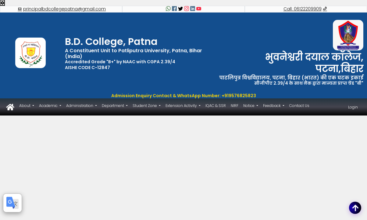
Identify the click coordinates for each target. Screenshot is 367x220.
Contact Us (299, 105)
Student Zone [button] (145, 105)
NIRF (234, 105)
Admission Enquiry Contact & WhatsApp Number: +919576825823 (183, 96)
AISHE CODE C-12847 (87, 67)
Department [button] (113, 105)
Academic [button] (49, 105)
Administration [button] (80, 105)
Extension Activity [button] (182, 105)
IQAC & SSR (215, 105)
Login (353, 107)
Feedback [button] (272, 105)
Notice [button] (249, 105)
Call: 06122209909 (305, 9)
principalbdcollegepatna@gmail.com (62, 9)
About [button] (25, 105)
